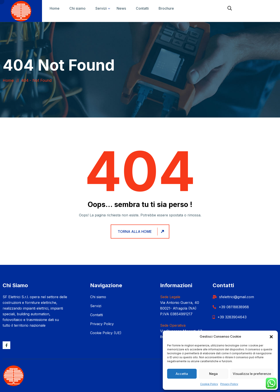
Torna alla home (141, 231)
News (121, 8)
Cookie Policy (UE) (105, 333)
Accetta (182, 374)
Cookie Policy (209, 384)
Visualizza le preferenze (252, 374)
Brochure (166, 8)
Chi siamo (77, 8)
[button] (271, 336)
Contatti (142, 8)
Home (55, 8)
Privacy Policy (229, 384)
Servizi (101, 8)
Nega (213, 374)
